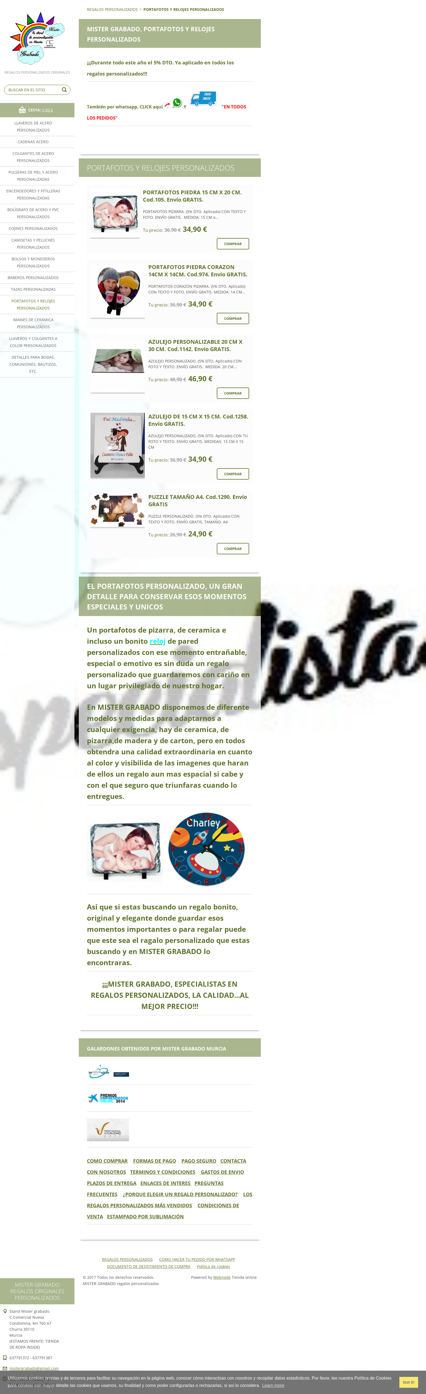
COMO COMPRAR (107, 1161)
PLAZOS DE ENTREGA (111, 1183)
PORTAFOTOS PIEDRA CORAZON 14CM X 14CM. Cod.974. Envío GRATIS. (198, 270)
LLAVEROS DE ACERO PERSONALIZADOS (33, 126)
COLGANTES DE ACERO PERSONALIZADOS (33, 157)
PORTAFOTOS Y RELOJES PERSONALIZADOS (33, 304)
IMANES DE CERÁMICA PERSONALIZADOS (33, 323)
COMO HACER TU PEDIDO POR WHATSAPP (197, 1259)
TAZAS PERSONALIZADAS (33, 289)
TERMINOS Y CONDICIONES (162, 1172)
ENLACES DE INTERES (166, 1183)
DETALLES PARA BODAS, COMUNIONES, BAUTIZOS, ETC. (33, 364)
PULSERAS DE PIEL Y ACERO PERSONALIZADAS (33, 176)
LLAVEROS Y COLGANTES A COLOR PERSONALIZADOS (33, 342)
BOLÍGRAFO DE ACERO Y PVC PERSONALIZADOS (33, 213)
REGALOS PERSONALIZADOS (112, 9)
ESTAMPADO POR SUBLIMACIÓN (145, 1216)
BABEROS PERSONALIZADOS (33, 277)
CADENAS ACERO (33, 141)
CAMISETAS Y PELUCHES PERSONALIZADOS (33, 243)
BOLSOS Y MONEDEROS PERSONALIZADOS (33, 262)
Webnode (222, 1277)
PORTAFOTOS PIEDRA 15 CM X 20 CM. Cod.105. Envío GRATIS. (192, 196)
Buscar (65, 89)
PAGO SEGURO (198, 1161)
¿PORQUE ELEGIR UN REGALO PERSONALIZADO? (180, 1194)
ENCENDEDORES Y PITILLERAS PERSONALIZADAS (33, 194)
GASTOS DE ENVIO (221, 1172)
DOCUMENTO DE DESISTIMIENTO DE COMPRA (148, 1266)
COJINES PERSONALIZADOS (33, 228)
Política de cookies (213, 1266)
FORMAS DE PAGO (154, 1161)
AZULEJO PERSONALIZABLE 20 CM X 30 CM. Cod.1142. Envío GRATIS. (195, 345)
